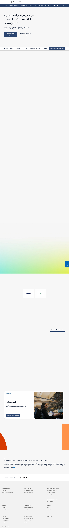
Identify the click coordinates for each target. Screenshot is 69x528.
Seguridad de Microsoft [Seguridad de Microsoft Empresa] (5, 509)
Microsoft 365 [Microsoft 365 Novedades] (4, 490)
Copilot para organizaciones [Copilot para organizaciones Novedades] (6, 486)
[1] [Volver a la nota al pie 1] (4, 458)
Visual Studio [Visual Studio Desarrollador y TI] (26, 522)
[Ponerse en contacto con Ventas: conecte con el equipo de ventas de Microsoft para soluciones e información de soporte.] (57, 48)
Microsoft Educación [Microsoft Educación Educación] (50, 486)
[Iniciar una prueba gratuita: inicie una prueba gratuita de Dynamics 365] (13, 415)
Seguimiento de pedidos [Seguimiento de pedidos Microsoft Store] (28, 494)
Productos (30, 1)
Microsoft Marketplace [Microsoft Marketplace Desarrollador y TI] (28, 516)
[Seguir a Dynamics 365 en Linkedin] (20, 478)
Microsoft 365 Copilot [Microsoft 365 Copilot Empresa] (5, 520)
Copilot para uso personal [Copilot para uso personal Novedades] (6, 488)
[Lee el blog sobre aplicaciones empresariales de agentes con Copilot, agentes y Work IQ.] (56, 5)
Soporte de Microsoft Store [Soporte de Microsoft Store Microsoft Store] (28, 490)
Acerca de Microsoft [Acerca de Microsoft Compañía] (50, 509)
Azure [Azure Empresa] (3, 511)
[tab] (28, 293)
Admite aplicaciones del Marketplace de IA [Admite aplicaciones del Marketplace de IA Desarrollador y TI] (31, 511)
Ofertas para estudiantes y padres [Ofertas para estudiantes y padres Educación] (52, 499)
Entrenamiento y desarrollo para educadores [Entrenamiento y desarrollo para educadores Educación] (54, 496)
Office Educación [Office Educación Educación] (49, 494)
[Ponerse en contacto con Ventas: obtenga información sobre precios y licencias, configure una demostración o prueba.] (26, 34)
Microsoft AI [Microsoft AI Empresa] (4, 507)
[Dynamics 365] (16, 2)
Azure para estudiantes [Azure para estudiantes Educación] (50, 501)
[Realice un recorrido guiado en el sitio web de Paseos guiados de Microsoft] (10, 34)
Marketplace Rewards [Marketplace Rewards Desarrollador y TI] (27, 520)
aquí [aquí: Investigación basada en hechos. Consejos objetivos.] (14, 467)
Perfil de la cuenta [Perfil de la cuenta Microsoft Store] (27, 486)
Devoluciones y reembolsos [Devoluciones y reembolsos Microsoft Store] (28, 492)
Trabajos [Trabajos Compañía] (48, 507)
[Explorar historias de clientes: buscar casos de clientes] (57, 330)
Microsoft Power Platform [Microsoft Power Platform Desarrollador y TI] (28, 518)
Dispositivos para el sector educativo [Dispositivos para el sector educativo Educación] (53, 488)
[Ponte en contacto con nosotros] (67, 265)
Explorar (24, 1)
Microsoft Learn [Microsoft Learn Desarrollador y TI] (26, 509)
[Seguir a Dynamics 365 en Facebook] (27, 478)
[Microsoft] (6, 2)
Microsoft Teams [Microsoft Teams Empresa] (4, 522)
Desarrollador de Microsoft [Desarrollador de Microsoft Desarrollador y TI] (28, 507)
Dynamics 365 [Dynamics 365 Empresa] (4, 514)
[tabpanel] (34, 306)
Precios (35, 1)
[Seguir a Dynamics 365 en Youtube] (24, 478)
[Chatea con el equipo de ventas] (67, 262)
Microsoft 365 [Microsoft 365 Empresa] (4, 516)
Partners (47, 1)
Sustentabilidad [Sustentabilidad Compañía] (49, 516)
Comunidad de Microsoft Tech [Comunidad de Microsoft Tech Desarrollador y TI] (29, 514)
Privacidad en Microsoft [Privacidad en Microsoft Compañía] (50, 511)
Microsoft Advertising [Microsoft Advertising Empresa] (5, 518)
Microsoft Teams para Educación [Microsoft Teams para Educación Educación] (52, 490)
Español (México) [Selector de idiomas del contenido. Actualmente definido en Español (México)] (6, 526)
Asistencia (53, 1)
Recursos (41, 1)
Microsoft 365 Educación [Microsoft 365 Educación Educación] (51, 492)
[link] (8, 49)
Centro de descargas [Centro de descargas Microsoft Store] (27, 488)
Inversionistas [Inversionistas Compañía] (49, 514)
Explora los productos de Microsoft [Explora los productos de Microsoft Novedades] (7, 492)
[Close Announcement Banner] (63, 5)
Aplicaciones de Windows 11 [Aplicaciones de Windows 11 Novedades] (6, 494)
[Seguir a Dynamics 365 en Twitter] (17, 478)
